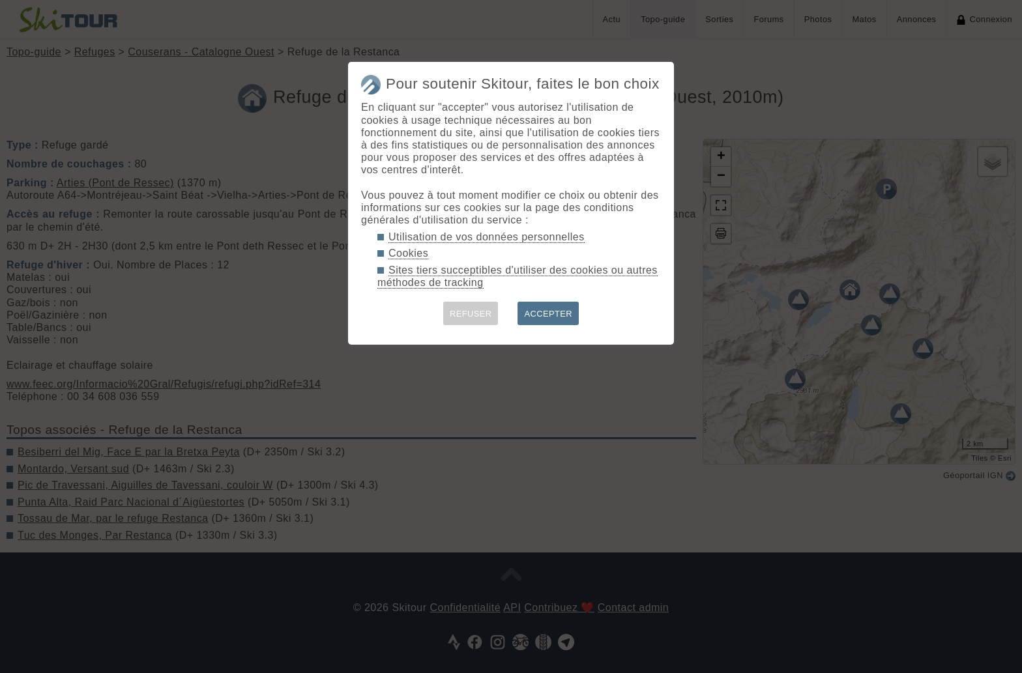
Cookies (408, 253)
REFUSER (471, 314)
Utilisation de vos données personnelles (486, 236)
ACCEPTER (548, 314)
